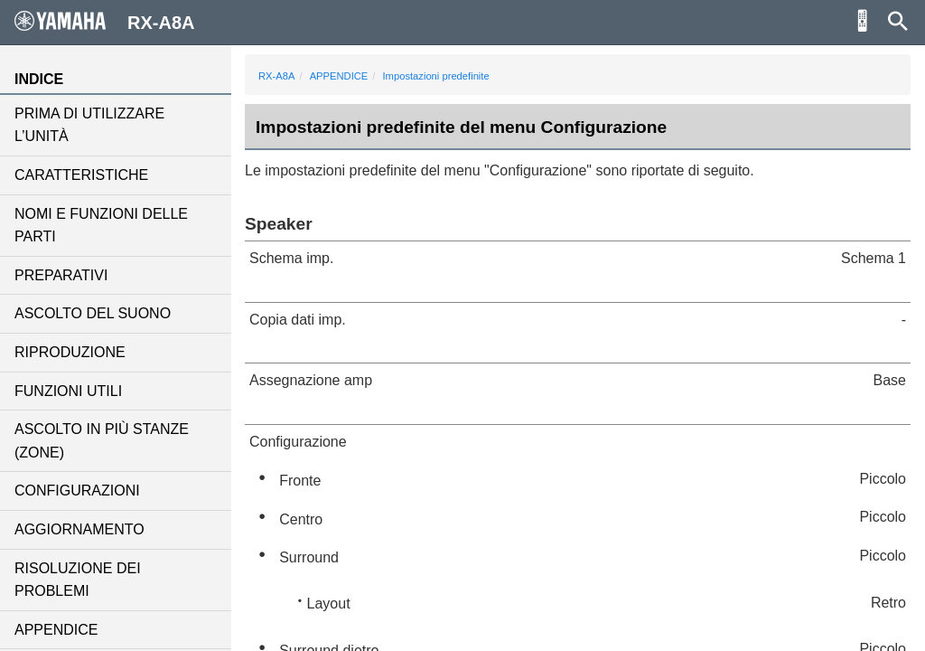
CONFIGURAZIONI (77, 490)
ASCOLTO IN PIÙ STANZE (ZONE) (101, 440)
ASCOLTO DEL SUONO (92, 313)
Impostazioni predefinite (436, 76)
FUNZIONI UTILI (68, 391)
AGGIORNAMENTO (79, 529)
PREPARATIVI (60, 275)
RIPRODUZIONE (70, 352)
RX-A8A (276, 76)
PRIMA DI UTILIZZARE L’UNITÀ (89, 125)
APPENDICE (56, 629)
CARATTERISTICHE (81, 175)
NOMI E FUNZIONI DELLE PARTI (101, 225)
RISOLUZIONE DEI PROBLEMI (77, 580)
